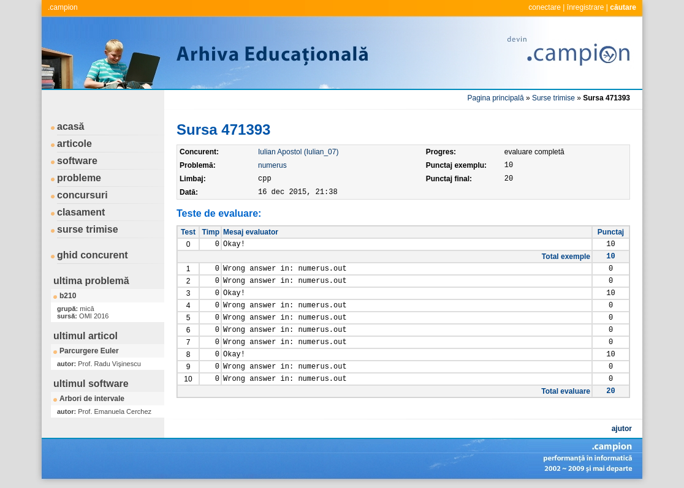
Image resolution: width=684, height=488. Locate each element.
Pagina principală (496, 98)
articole (74, 143)
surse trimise (87, 229)
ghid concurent (92, 255)
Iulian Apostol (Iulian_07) (298, 152)
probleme (79, 178)
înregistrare (585, 7)
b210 (67, 295)
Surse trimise (553, 98)
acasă (71, 126)
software (77, 161)
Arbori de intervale (91, 398)
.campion (63, 7)
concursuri (82, 195)
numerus (272, 165)
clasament (81, 212)
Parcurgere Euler (89, 351)
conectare (544, 7)
